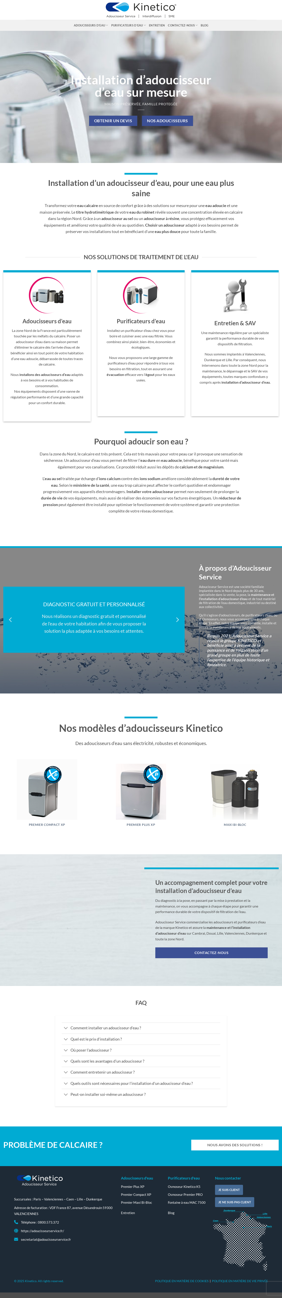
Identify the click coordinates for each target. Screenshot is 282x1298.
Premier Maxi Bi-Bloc (136, 1202)
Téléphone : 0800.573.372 (40, 1222)
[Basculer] (66, 1028)
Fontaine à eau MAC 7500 (187, 1202)
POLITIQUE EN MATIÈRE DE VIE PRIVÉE (240, 1281)
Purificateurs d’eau (128, 25)
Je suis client (229, 1190)
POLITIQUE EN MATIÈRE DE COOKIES (181, 1281)
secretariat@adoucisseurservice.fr (46, 1239)
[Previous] (11, 619)
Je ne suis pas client (234, 1202)
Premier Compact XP (47, 825)
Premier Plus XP (141, 825)
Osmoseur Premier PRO (185, 1194)
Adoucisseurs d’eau (91, 25)
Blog (204, 25)
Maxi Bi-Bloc (235, 825)
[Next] (177, 619)
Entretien (157, 25)
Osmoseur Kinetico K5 (184, 1187)
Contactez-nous (183, 25)
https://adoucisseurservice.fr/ (42, 1231)
